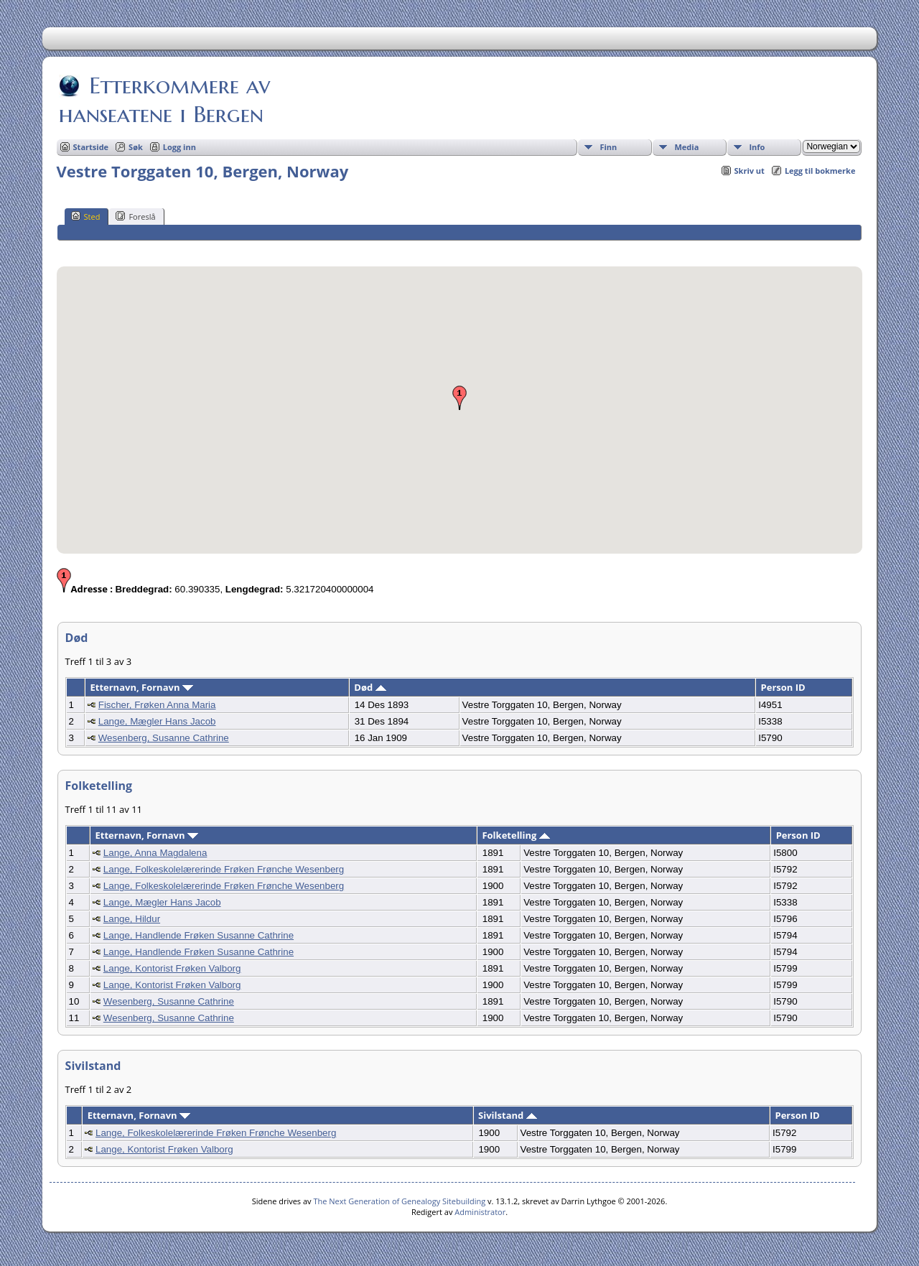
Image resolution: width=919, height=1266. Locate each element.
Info (757, 146)
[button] (459, 398)
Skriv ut (749, 170)
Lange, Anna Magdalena (155, 852)
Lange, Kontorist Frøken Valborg (172, 968)
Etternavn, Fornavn (141, 687)
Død (370, 687)
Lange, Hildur (131, 918)
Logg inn (179, 146)
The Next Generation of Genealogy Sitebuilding (399, 1201)
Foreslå (135, 216)
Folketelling (515, 835)
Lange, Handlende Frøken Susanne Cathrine (198, 935)
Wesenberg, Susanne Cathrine (163, 737)
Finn (608, 146)
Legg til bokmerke (820, 170)
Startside (91, 146)
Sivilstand (507, 1115)
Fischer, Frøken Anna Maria (157, 704)
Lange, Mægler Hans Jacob (157, 721)
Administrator (479, 1211)
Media (686, 146)
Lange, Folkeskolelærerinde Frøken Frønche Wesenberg (223, 869)
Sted (86, 216)
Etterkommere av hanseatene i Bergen (164, 100)
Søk (136, 146)
